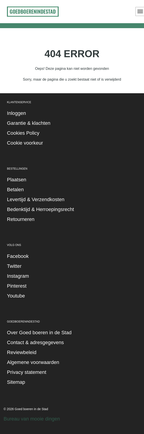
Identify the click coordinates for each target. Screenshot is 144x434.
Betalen (15, 189)
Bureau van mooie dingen (32, 419)
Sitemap (16, 382)
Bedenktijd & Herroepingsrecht (40, 209)
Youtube (16, 296)
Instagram (18, 276)
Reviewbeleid (21, 352)
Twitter (14, 266)
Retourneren (20, 219)
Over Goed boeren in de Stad (39, 332)
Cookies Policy (23, 133)
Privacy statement (26, 372)
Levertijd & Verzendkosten (35, 199)
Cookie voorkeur (25, 143)
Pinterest (17, 286)
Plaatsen (16, 179)
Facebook (18, 256)
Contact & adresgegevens (35, 342)
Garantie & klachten (28, 123)
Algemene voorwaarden (33, 362)
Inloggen (16, 113)
